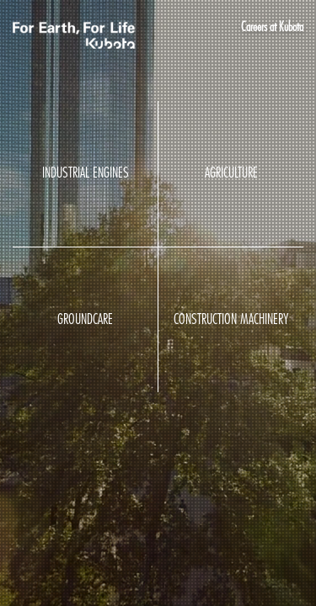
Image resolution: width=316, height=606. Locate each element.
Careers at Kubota (272, 27)
